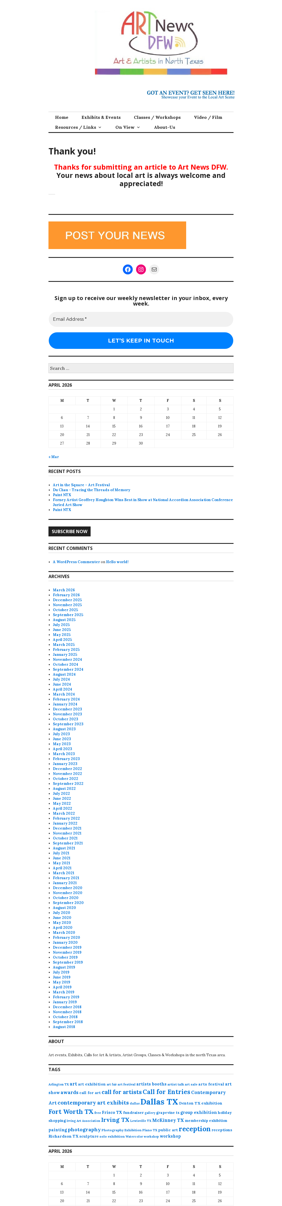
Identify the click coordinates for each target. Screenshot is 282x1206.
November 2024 (67, 659)
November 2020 (67, 893)
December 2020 (67, 888)
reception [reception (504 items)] (195, 1128)
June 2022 (62, 798)
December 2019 (67, 947)
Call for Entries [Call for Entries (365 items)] (166, 1092)
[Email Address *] (141, 319)
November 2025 (67, 605)
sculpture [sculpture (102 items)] (89, 1136)
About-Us (164, 127)
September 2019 (68, 962)
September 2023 (68, 724)
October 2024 (65, 664)
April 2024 (62, 689)
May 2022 (62, 803)
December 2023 (67, 709)
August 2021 (64, 848)
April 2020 (62, 927)
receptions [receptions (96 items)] (222, 1129)
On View (125, 127)
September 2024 (68, 669)
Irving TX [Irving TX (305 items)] (115, 1120)
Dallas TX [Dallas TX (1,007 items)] (159, 1101)
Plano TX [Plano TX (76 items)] (149, 1130)
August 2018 (64, 1027)
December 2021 (67, 828)
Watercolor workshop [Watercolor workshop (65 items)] (142, 1136)
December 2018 (67, 1007)
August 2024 (64, 674)
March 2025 (64, 644)
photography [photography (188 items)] (84, 1129)
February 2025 (66, 649)
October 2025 (65, 610)
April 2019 (62, 987)
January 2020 (65, 942)
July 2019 (61, 972)
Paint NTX (62, 495)
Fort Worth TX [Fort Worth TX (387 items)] (71, 1112)
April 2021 (62, 868)
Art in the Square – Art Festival (81, 485)
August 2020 (64, 907)
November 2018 (67, 1012)
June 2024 (62, 684)
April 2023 (62, 749)
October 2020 (65, 897)
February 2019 (66, 997)
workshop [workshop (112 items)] (170, 1136)
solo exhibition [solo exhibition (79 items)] (112, 1136)
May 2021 (61, 863)
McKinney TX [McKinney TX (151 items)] (168, 1120)
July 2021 (61, 853)
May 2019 (61, 982)
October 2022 (65, 778)
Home (61, 117)
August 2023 (64, 729)
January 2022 (65, 823)
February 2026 (66, 595)
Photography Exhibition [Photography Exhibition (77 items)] (122, 1130)
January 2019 (65, 1002)
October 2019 (65, 957)
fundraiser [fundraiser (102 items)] (133, 1112)
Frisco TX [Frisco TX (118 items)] (112, 1112)
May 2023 (62, 744)
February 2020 (66, 937)
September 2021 (68, 843)
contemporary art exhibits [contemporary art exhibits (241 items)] (93, 1102)
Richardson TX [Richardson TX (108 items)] (63, 1136)
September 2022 (68, 783)
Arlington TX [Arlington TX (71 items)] (58, 1084)
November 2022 (67, 773)
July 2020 (61, 912)
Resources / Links (75, 127)
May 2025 (61, 634)
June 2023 (62, 739)
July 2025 (61, 624)
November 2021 (67, 833)
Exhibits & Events (101, 117)
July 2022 (61, 793)
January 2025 (65, 654)
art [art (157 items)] (73, 1084)
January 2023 (65, 763)
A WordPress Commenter (76, 562)
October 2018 (65, 1017)
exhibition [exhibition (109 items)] (211, 1103)
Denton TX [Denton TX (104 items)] (189, 1103)
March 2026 (64, 590)
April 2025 (62, 639)
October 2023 (65, 719)
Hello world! (117, 562)
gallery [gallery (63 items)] (150, 1113)
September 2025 (68, 615)
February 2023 (66, 758)
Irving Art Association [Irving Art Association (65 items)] (83, 1121)
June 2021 (61, 858)
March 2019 (63, 992)
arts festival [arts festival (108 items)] (211, 1084)
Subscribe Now (69, 531)
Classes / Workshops (157, 117)
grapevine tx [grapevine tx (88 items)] (168, 1112)
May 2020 (62, 922)
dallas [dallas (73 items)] (135, 1103)
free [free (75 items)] (97, 1113)
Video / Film (208, 117)
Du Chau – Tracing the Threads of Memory (91, 490)
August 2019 (64, 967)
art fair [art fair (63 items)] (112, 1084)
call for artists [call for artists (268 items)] (122, 1092)
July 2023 (61, 734)
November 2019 (67, 952)
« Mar (53, 456)
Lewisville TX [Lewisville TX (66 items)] (140, 1121)
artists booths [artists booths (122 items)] (151, 1084)
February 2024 (66, 699)
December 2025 (67, 600)
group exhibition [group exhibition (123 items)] (198, 1112)
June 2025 (62, 629)
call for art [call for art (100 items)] (90, 1092)
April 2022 (62, 808)
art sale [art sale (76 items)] (191, 1084)
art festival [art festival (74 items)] (126, 1084)
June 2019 (61, 977)
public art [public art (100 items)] (168, 1129)
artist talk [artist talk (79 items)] (175, 1084)
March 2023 (64, 754)
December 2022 (67, 768)
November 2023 (67, 714)
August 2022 (64, 788)
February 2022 (66, 818)
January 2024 (65, 704)
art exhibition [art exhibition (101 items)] (92, 1084)
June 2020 (62, 917)
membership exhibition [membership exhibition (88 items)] (206, 1120)
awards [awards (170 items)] (69, 1092)
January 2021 (65, 883)
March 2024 (64, 694)
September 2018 (68, 1022)
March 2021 (63, 873)
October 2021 (65, 838)
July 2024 (61, 679)
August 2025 (64, 619)
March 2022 (64, 813)
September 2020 (68, 902)
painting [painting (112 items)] (57, 1129)
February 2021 (66, 878)
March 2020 (64, 932)
